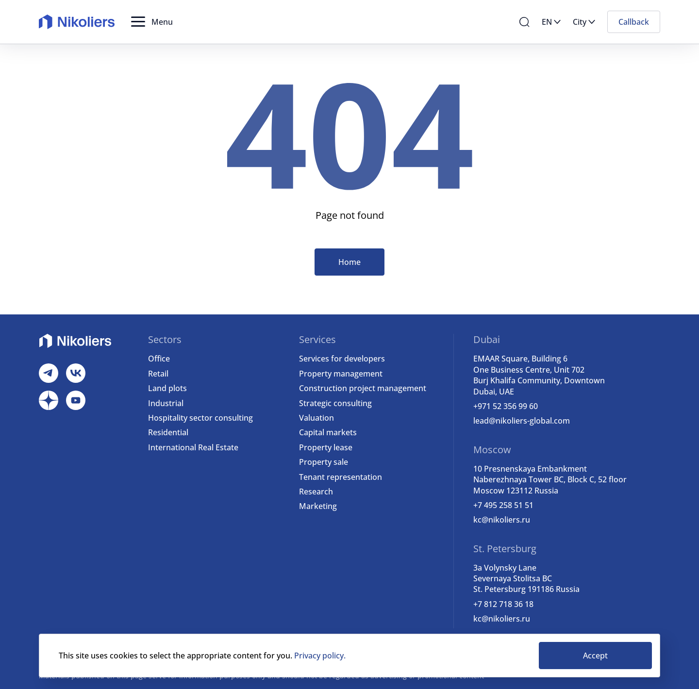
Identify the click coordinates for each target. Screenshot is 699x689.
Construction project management (362, 388)
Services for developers (342, 358)
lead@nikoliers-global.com (521, 420)
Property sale (323, 462)
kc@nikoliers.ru (501, 519)
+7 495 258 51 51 (503, 505)
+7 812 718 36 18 (503, 604)
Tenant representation (340, 477)
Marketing (318, 506)
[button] (152, 21)
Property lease (325, 447)
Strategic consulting (335, 403)
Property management (341, 373)
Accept (595, 655)
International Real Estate (193, 447)
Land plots (167, 388)
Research (316, 491)
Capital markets (328, 432)
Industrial (165, 403)
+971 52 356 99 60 (505, 406)
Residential (168, 432)
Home (349, 262)
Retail (158, 373)
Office (159, 358)
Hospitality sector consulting (200, 417)
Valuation (316, 417)
